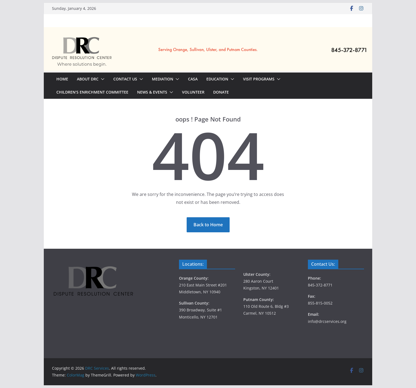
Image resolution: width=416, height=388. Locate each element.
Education (217, 79)
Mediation (162, 79)
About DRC (88, 79)
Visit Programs (259, 79)
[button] (102, 79)
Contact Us (125, 79)
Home (62, 79)
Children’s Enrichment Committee (92, 92)
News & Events (152, 92)
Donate (221, 92)
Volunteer (193, 92)
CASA (193, 79)
